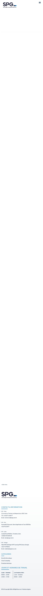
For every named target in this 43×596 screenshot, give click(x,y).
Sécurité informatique (6, 558)
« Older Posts (4, 484)
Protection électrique (6, 563)
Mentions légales (26, 589)
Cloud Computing (5, 560)
